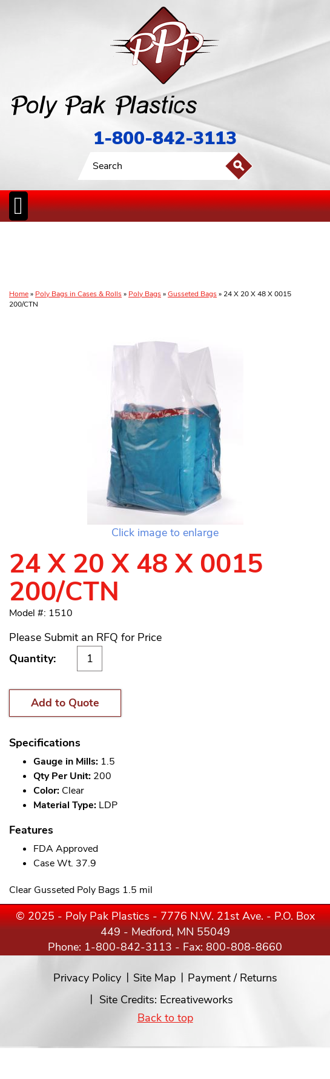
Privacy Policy (87, 978)
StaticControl (138, 256)
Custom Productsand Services (310, 256)
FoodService (236, 256)
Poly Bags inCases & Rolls (22, 256)
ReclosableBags (98, 256)
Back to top (165, 1018)
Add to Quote (65, 703)
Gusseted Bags (192, 294)
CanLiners (167, 256)
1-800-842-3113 (165, 138)
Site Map (154, 978)
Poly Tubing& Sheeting (55, 256)
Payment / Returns (232, 978)
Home (18, 294)
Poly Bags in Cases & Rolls (78, 294)
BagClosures (271, 256)
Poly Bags (144, 294)
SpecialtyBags (201, 256)
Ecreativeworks (196, 999)
